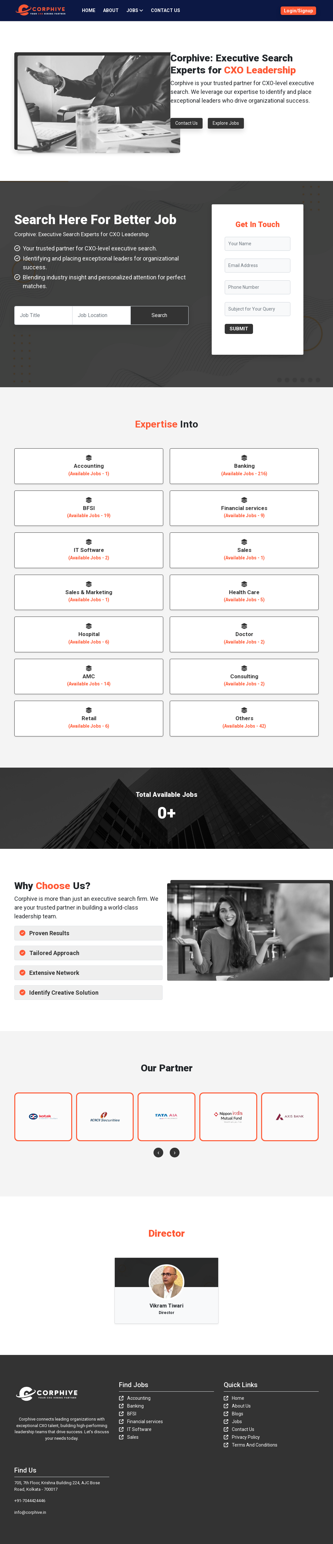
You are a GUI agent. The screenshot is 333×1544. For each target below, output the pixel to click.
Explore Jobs (226, 123)
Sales (129, 1437)
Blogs (233, 1413)
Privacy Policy (242, 1437)
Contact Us (165, 10)
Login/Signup (298, 10)
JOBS (135, 10)
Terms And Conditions (250, 1445)
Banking (131, 1406)
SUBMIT (239, 329)
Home (88, 10)
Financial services (141, 1421)
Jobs (233, 1421)
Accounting (135, 1398)
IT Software (135, 1429)
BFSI (127, 1413)
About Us (237, 1406)
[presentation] (158, 1152)
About (111, 10)
